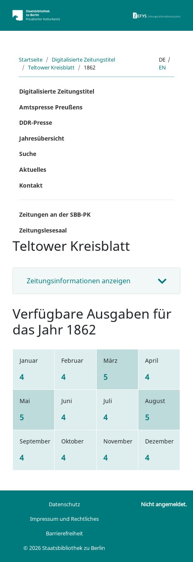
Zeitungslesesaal (43, 230)
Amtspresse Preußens (51, 107)
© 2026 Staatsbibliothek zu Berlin (64, 548)
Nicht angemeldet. (164, 504)
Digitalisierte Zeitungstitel (83, 59)
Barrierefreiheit (64, 533)
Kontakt (31, 185)
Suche (27, 154)
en (162, 67)
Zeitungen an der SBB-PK (54, 214)
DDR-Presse (35, 122)
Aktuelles (32, 169)
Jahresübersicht (41, 138)
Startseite (31, 59)
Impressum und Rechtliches (64, 518)
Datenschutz (64, 504)
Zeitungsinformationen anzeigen (78, 280)
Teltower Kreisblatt (51, 67)
